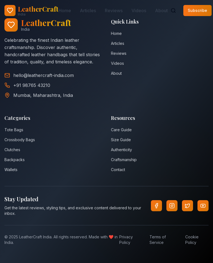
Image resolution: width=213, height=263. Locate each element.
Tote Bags (13, 129)
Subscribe (197, 10)
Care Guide (121, 129)
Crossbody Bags (19, 139)
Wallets (10, 169)
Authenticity (121, 149)
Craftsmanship (124, 159)
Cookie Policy (192, 239)
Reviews (114, 10)
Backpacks (14, 159)
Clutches (12, 149)
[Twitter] (187, 205)
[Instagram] (172, 205)
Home (65, 10)
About (161, 10)
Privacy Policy (126, 239)
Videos (138, 10)
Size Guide (121, 139)
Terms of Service (157, 239)
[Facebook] (156, 205)
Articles (88, 10)
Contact (118, 169)
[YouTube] (203, 205)
